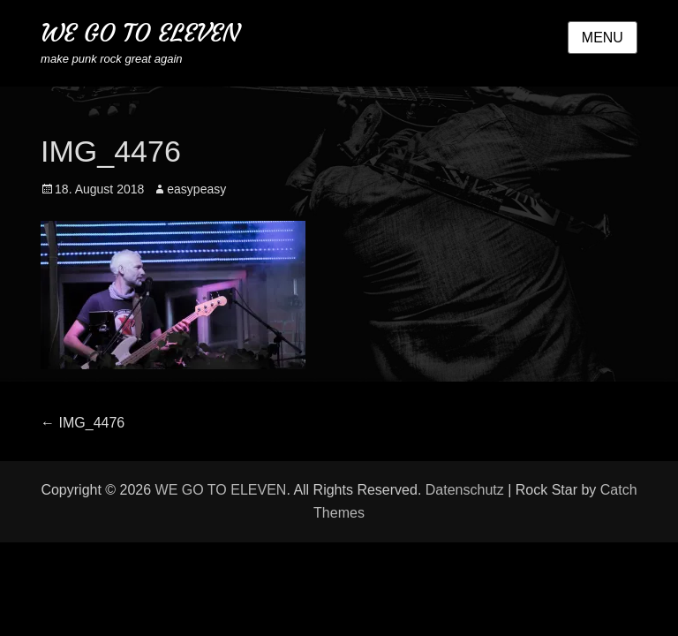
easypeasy (196, 189)
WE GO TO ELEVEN (140, 33)
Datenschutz (465, 489)
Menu (602, 37)
